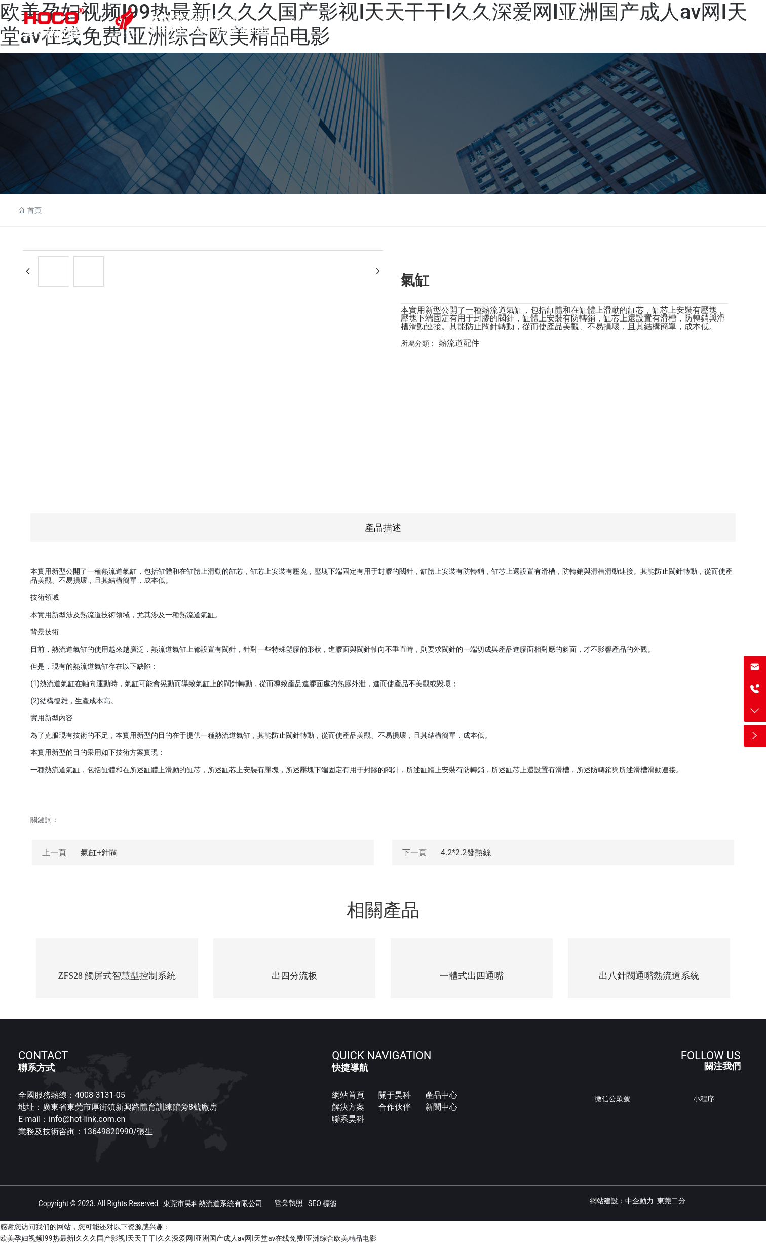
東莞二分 (671, 1201)
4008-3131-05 (100, 1095)
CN (718, 22)
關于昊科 (394, 1095)
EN (739, 22)
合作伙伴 (394, 1107)
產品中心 (441, 1095)
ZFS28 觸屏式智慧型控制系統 (117, 976)
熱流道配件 (459, 343)
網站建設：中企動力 (622, 1201)
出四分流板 (294, 976)
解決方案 (348, 1107)
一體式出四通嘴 (472, 976)
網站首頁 (348, 1095)
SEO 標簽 (322, 1203)
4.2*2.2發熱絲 (466, 852)
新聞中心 (442, 1107)
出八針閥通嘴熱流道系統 (649, 976)
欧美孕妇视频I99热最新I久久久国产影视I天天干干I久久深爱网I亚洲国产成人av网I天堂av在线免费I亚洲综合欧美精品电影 (188, 1239)
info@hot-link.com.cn (87, 1119)
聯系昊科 (348, 1119)
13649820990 (108, 1131)
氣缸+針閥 (99, 852)
